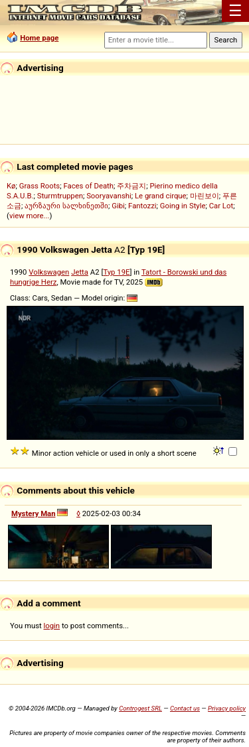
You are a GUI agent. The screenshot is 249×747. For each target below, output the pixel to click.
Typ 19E (116, 272)
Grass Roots (39, 185)
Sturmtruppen (60, 195)
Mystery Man (33, 513)
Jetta (79, 272)
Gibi (118, 205)
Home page (39, 37)
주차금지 (131, 185)
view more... (29, 215)
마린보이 (204, 195)
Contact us (185, 708)
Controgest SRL (140, 708)
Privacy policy (227, 708)
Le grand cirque (161, 195)
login (52, 625)
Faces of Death (88, 185)
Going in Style (183, 205)
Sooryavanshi (108, 195)
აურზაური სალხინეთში (66, 205)
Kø (11, 185)
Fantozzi (142, 205)
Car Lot (221, 205)
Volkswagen (49, 272)
